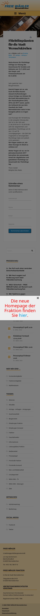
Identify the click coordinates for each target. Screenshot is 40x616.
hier (23, 315)
